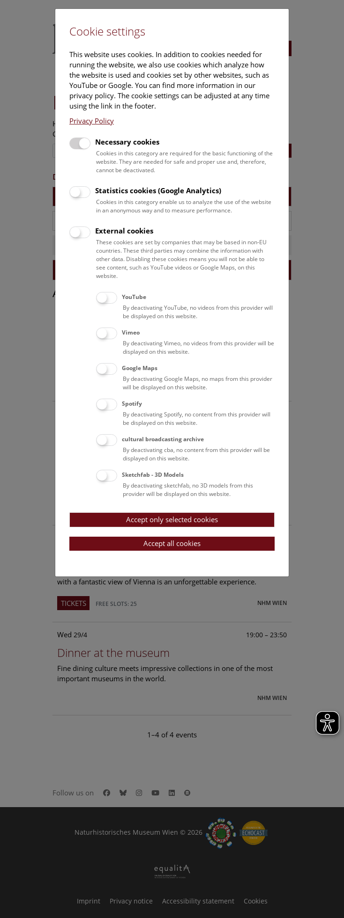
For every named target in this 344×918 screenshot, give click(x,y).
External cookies (124, 230)
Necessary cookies (127, 141)
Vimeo (131, 332)
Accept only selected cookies (172, 519)
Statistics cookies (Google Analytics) (158, 190)
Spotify (132, 404)
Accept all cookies (172, 543)
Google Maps (139, 368)
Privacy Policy (91, 120)
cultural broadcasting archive (163, 439)
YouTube (134, 297)
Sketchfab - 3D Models (153, 475)
